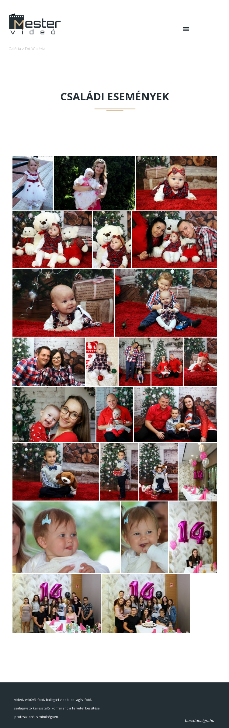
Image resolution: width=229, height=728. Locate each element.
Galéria (15, 48)
